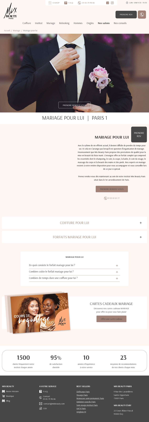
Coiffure (27, 23)
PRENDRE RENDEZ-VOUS (74, 105)
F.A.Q (70, 2)
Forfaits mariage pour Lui (74, 237)
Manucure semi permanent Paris (90, 398)
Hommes (78, 23)
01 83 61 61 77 (114, 198)
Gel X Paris (81, 408)
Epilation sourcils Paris (86, 401)
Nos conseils (120, 23)
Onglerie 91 (81, 411)
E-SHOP (56, 2)
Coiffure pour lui (74, 222)
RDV (126, 14)
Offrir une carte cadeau (111, 318)
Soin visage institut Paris (87, 405)
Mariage (51, 23)
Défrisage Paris (83, 391)
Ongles (90, 23)
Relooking (64, 23)
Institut (38, 23)
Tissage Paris (82, 395)
